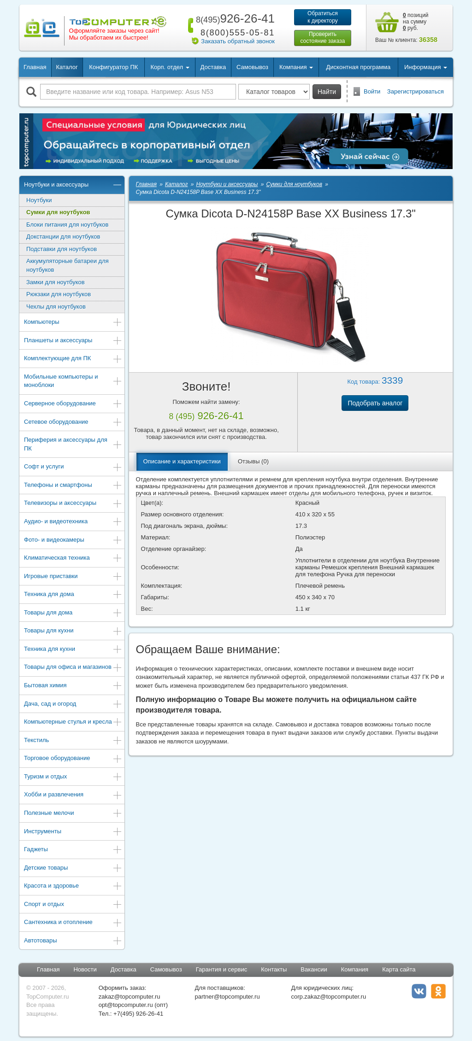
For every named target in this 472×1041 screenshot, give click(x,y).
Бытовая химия (73, 686)
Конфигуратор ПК (113, 67)
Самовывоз (252, 67)
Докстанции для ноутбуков (63, 236)
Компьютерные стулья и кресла (73, 722)
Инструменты (73, 832)
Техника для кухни (73, 649)
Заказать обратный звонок (238, 41)
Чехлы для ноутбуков (56, 306)
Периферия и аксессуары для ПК (73, 444)
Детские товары (73, 868)
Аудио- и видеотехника (73, 522)
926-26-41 (234, 18)
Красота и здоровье (73, 886)
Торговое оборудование (73, 758)
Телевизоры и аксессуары (73, 503)
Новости (84, 969)
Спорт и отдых (73, 905)
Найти (327, 91)
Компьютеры (73, 322)
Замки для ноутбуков (55, 282)
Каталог (66, 67)
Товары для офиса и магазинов (73, 667)
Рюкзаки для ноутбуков (58, 294)
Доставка (213, 67)
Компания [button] (296, 67)
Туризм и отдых (73, 777)
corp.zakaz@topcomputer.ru (328, 996)
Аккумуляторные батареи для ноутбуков (67, 265)
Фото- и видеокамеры (73, 540)
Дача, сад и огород (73, 704)
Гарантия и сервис (222, 969)
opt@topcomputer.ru (126, 1004)
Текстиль (73, 741)
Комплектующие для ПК (73, 359)
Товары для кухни (73, 631)
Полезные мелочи (73, 813)
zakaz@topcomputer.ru (129, 996)
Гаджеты (73, 850)
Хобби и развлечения (73, 795)
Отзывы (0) (253, 461)
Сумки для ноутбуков (58, 212)
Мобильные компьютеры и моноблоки (73, 381)
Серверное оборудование (73, 404)
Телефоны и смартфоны (73, 485)
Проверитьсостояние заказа (322, 38)
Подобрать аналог (375, 403)
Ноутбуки (39, 200)
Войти (372, 91)
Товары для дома (73, 613)
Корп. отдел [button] (169, 67)
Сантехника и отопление (73, 922)
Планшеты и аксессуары (73, 341)
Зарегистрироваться (415, 91)
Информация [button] (425, 67)
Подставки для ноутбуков (61, 249)
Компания (355, 969)
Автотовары (73, 941)
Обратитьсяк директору (322, 17)
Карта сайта (398, 969)
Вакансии (314, 969)
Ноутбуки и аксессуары (73, 185)
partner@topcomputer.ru (227, 996)
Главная (35, 67)
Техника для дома (73, 595)
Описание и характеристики (182, 461)
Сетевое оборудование (73, 422)
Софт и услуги (73, 467)
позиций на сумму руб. (416, 21)
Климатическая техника (73, 558)
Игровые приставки (73, 577)
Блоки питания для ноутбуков (67, 224)
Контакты (274, 969)
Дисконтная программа (358, 67)
